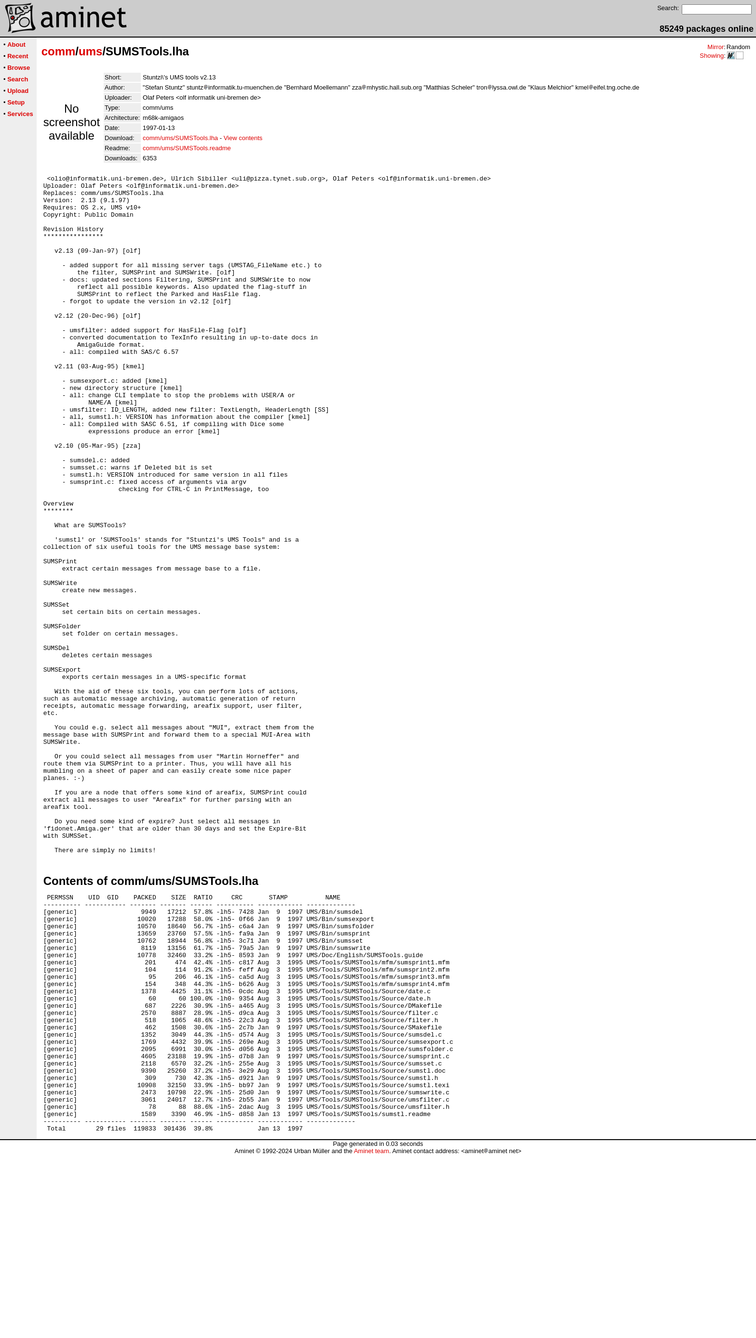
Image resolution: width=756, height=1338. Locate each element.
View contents (243, 138)
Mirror (715, 47)
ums (90, 51)
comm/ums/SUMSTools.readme (187, 148)
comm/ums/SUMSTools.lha (180, 138)
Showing (712, 55)
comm (58, 51)
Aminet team (371, 1334)
